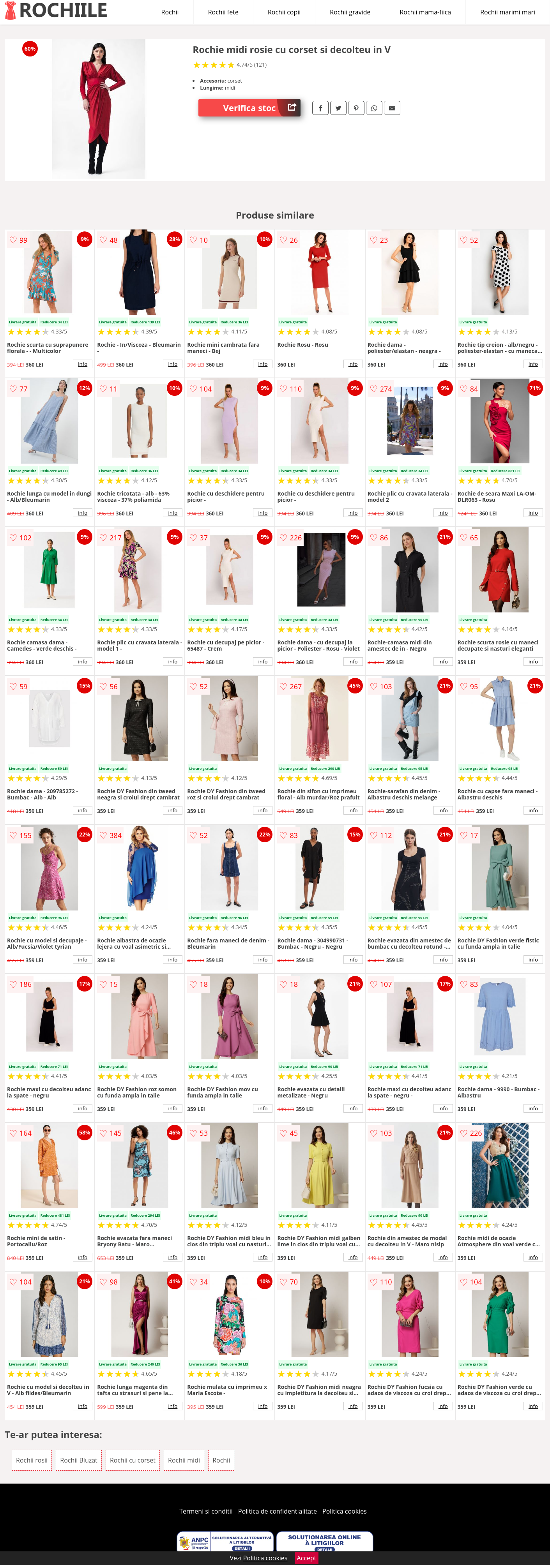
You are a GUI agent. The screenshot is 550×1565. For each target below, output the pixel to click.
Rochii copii (284, 12)
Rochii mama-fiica (425, 12)
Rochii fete (223, 12)
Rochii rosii (32, 1460)
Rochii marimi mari (507, 12)
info (82, 363)
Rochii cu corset (133, 1460)
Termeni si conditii (206, 1511)
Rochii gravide (350, 12)
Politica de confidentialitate (277, 1511)
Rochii (170, 12)
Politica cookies (344, 1511)
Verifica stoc (262, 107)
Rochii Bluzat (78, 1460)
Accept (307, 1558)
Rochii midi (184, 1460)
